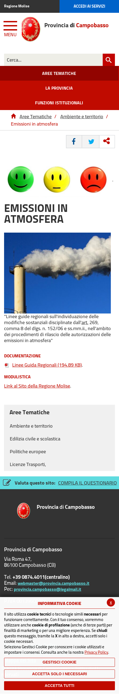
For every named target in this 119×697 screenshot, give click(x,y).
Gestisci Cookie (59, 662)
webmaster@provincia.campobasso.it (53, 583)
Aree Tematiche (36, 116)
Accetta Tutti (59, 685)
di (66, 507)
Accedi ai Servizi (89, 6)
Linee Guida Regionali (43, 364)
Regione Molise (16, 6)
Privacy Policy (96, 652)
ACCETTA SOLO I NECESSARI (59, 674)
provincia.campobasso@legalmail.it (47, 589)
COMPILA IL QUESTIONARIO (87, 482)
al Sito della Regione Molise (37, 385)
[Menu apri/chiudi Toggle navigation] (11, 28)
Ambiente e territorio (81, 116)
